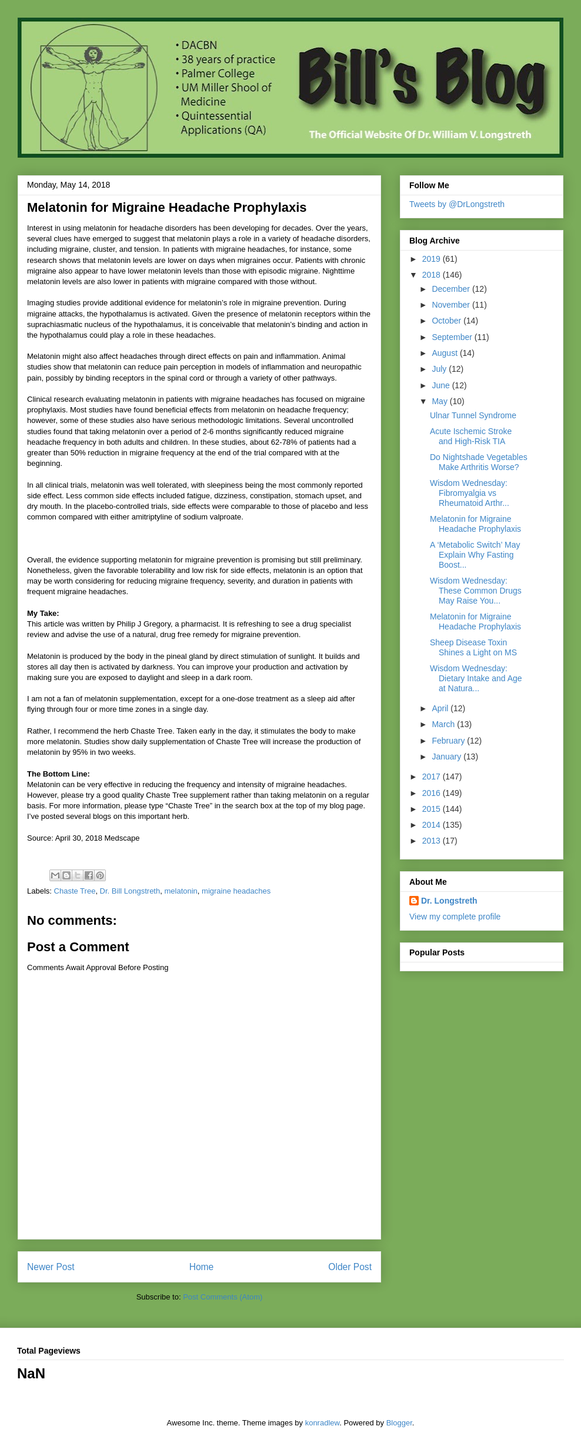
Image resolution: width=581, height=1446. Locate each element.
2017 (432, 776)
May (440, 401)
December (452, 289)
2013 (432, 840)
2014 (432, 824)
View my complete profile (454, 916)
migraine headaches (236, 891)
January (447, 756)
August (445, 353)
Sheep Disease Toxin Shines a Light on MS (473, 647)
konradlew (322, 1422)
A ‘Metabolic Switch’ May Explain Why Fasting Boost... (475, 554)
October (447, 320)
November (452, 304)
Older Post (350, 1267)
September (453, 337)
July (440, 369)
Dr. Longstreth (449, 900)
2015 (432, 809)
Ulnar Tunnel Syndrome (473, 415)
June (442, 385)
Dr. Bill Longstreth (130, 891)
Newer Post (51, 1267)
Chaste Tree (75, 891)
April (441, 708)
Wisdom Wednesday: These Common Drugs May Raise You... (476, 590)
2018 (432, 274)
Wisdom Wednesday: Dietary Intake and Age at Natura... (476, 678)
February (449, 740)
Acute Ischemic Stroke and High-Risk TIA (471, 436)
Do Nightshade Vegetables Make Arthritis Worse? (478, 462)
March (444, 724)
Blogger (399, 1422)
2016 (432, 793)
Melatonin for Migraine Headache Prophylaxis (475, 524)
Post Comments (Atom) (222, 1296)
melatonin (180, 891)
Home (201, 1267)
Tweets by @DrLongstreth (457, 204)
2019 (432, 259)
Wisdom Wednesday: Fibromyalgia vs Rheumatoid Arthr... (469, 493)
